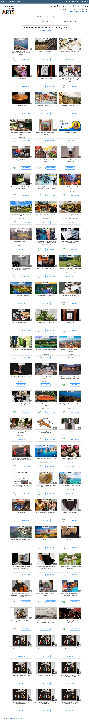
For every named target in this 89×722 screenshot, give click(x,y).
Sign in (85, 1)
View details (26, 59)
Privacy (20, 719)
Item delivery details (45, 30)
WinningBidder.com (11, 719)
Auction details (84, 11)
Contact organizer (74, 11)
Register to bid (76, 1)
